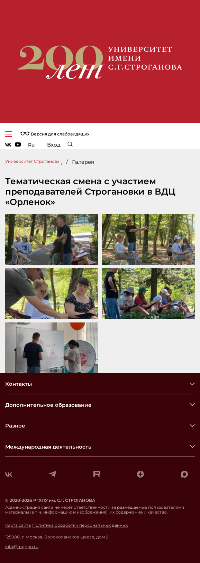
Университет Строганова (32, 161)
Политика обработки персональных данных (80, 525)
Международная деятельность (48, 446)
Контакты (18, 384)
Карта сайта (18, 525)
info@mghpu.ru (21, 546)
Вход (54, 144)
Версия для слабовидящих (54, 134)
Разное (15, 425)
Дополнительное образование (48, 405)
